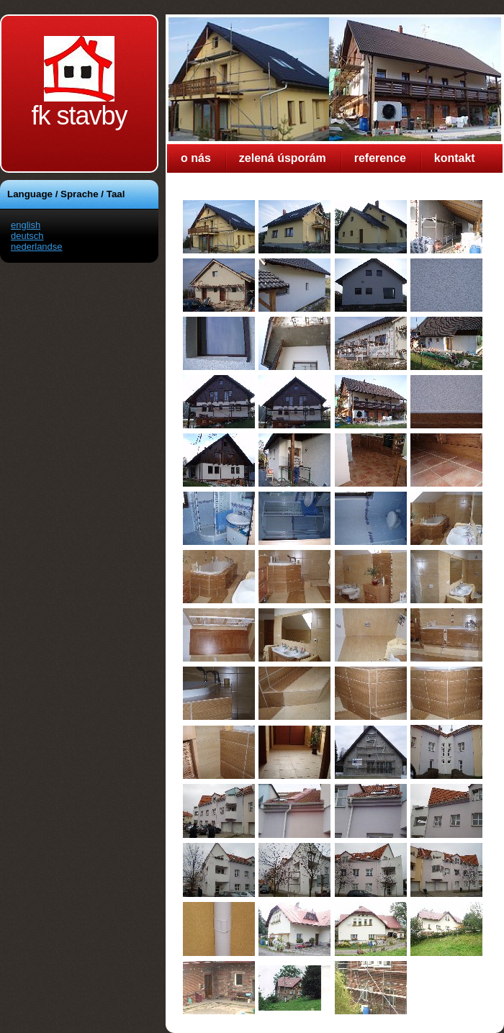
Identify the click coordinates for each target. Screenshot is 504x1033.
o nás (196, 158)
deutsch (27, 235)
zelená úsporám (282, 158)
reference (380, 158)
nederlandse (37, 246)
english (25, 225)
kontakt (454, 158)
